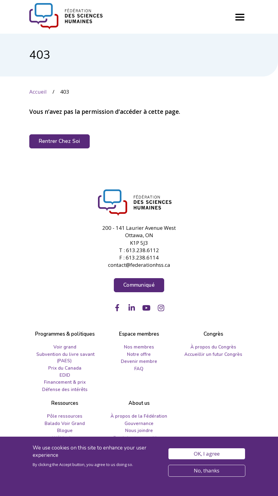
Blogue (65, 430)
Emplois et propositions (138, 438)
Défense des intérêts (65, 389)
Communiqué (139, 285)
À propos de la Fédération (138, 416)
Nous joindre (139, 430)
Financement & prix (65, 382)
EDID (65, 375)
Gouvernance (139, 423)
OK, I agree (207, 455)
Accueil (38, 91)
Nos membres (139, 347)
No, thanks (206, 472)
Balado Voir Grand (65, 423)
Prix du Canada (64, 368)
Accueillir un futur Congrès (213, 354)
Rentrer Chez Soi (59, 141)
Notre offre (139, 354)
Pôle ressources (64, 416)
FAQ (138, 369)
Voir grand (64, 347)
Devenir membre (139, 361)
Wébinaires (65, 438)
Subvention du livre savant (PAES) (65, 357)
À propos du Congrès (213, 347)
